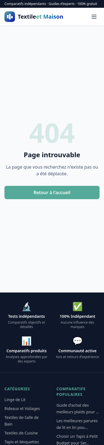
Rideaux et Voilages (22, 408)
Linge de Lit (15, 399)
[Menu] (94, 16)
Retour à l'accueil (52, 192)
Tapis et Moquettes (21, 441)
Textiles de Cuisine (21, 433)
